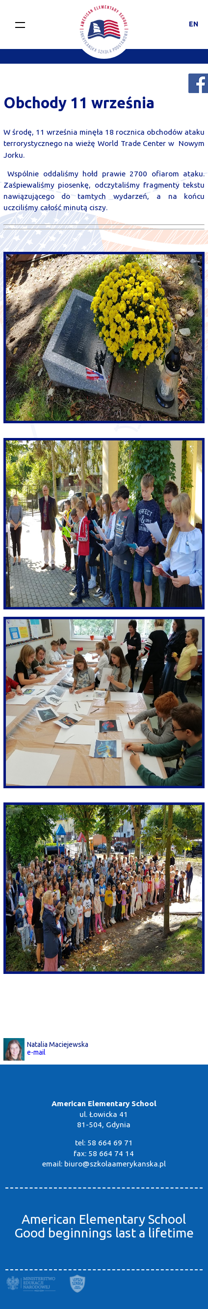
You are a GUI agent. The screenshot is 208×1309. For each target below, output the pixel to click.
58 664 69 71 (110, 1143)
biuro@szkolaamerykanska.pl (115, 1164)
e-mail (36, 1052)
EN (193, 24)
